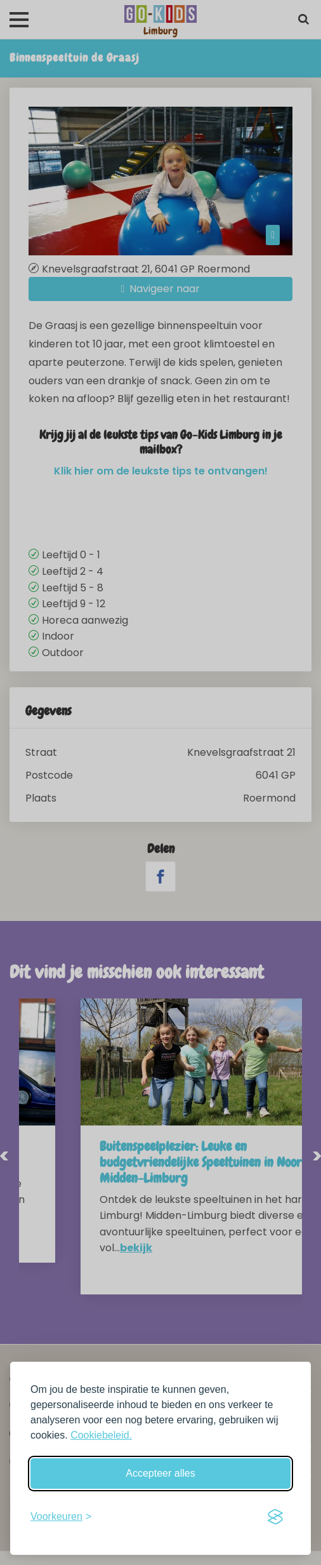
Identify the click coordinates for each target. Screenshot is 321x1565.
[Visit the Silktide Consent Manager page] (275, 1516)
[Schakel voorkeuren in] (60, 1517)
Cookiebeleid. (101, 1435)
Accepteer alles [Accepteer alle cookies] (160, 1473)
